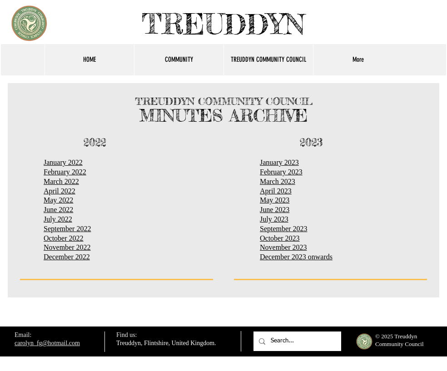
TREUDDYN (223, 24)
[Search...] (296, 341)
